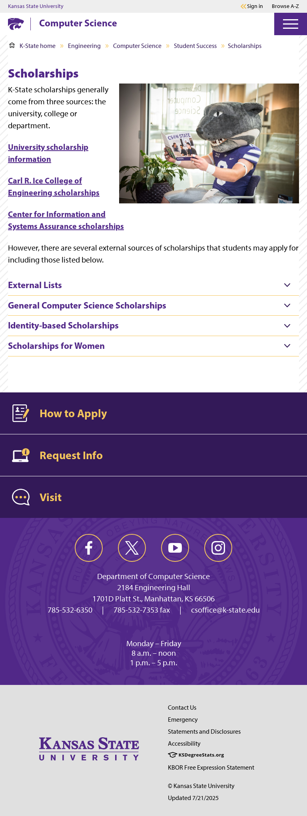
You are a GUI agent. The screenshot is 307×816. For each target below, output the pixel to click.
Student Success (195, 46)
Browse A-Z (285, 6)
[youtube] (175, 548)
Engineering (84, 46)
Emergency (183, 719)
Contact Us (182, 707)
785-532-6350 (70, 610)
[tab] (153, 285)
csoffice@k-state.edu (225, 610)
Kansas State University (36, 6)
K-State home (32, 46)
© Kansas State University (201, 786)
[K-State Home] (16, 24)
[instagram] (218, 548)
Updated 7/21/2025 (193, 798)
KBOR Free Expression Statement (211, 767)
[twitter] (132, 548)
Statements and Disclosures (204, 731)
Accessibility (184, 743)
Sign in (255, 6)
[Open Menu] (290, 24)
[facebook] (89, 548)
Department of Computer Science (153, 576)
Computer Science (78, 23)
